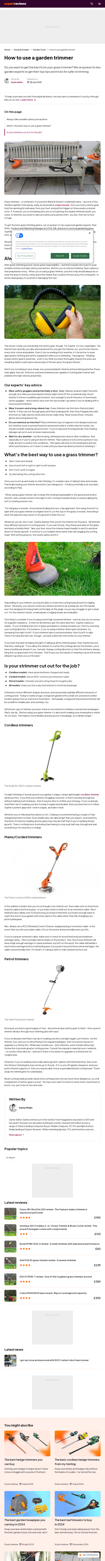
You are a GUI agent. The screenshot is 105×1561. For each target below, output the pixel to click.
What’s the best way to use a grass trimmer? (29, 125)
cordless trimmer (90, 794)
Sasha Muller (17, 82)
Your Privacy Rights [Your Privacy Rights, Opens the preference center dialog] (25, 256)
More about (15, 1134)
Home (7, 49)
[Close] (90, 233)
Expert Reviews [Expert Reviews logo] (13, 3)
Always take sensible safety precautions (27, 119)
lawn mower (63, 205)
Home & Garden (21, 49)
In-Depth (10, 1157)
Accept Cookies (80, 256)
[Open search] (92, 4)
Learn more (27, 99)
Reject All (60, 256)
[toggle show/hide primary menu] (99, 4)
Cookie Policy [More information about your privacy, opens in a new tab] (26, 248)
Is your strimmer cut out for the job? (24, 132)
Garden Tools (39, 49)
